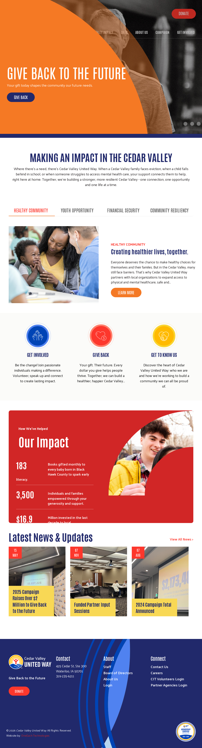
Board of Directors (118, 673)
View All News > (181, 539)
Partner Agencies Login (169, 685)
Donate (19, 691)
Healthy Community (31, 210)
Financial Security (123, 210)
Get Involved (38, 354)
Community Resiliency (169, 210)
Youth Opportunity (77, 210)
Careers (157, 673)
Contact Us (159, 667)
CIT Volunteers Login (167, 679)
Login (107, 685)
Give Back (21, 97)
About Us (110, 679)
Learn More (126, 292)
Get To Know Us (164, 354)
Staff (107, 667)
